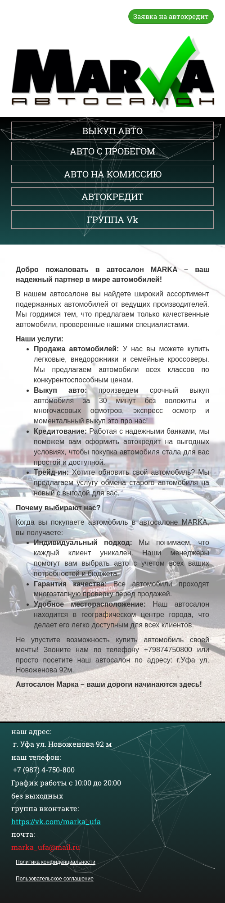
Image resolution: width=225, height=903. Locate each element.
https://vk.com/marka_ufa (56, 821)
